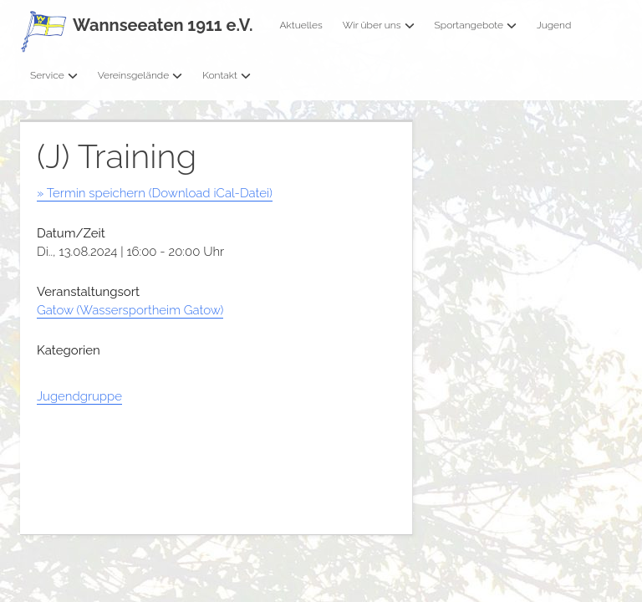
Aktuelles (300, 25)
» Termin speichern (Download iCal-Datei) (155, 193)
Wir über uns (379, 25)
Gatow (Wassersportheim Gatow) (130, 310)
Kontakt (226, 75)
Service (54, 75)
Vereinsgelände (140, 75)
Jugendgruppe (79, 396)
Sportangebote (476, 25)
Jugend (554, 25)
